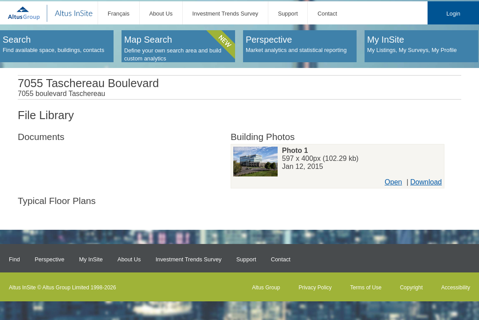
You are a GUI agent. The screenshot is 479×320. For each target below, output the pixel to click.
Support (288, 13)
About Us (161, 13)
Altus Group (266, 287)
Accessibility (455, 287)
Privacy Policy (315, 287)
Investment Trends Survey (225, 13)
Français (119, 13)
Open (393, 182)
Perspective (49, 259)
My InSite (90, 259)
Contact (327, 13)
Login (453, 13)
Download (426, 182)
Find (14, 259)
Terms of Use (365, 287)
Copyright (411, 287)
